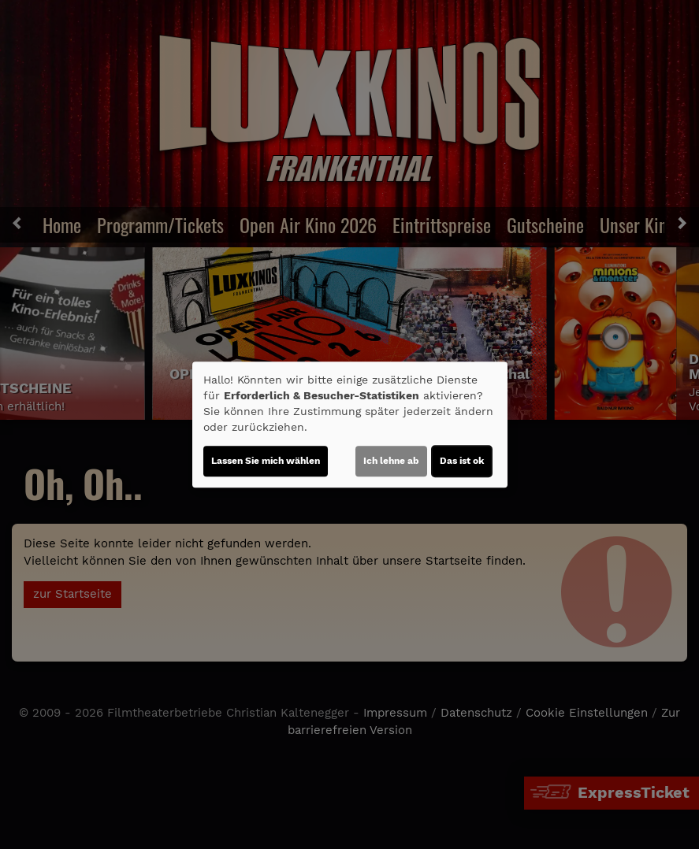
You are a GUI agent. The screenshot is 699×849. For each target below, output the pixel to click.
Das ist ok (462, 460)
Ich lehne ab (391, 460)
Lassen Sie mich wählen (265, 460)
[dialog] (350, 424)
